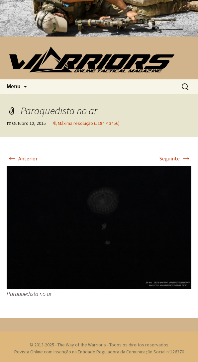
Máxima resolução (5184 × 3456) (89, 123)
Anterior (22, 158)
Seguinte (175, 158)
